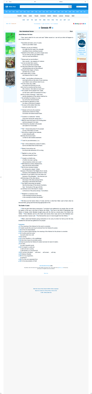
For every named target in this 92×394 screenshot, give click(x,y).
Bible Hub (46, 273)
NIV (10, 23)
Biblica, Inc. (61, 267)
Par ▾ (71, 31)
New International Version (45, 265)
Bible (7, 23)
